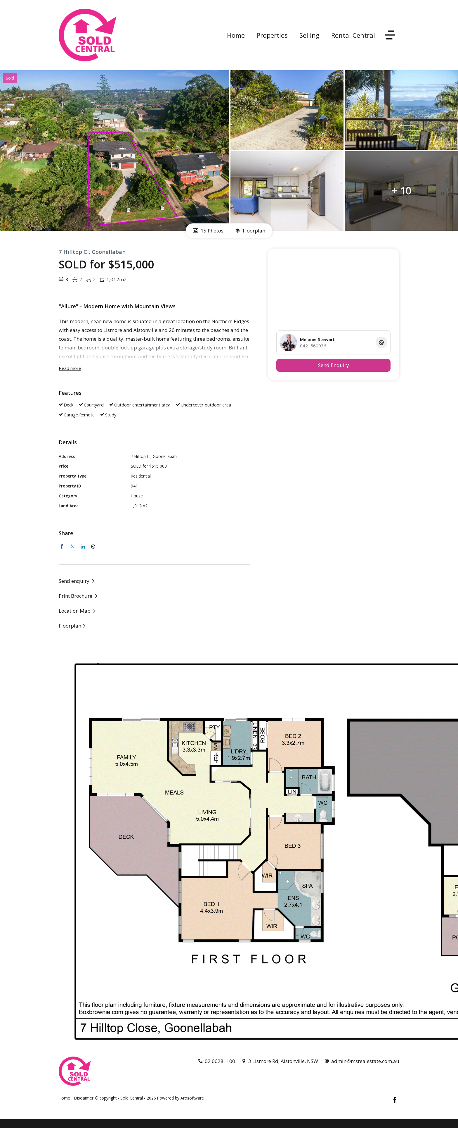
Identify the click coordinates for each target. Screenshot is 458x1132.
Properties (272, 35)
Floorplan (250, 230)
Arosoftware (192, 1098)
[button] (78, 595)
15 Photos (208, 230)
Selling (309, 35)
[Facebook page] (395, 1100)
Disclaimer (83, 1098)
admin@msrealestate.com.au (365, 1061)
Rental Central (353, 35)
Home (236, 35)
